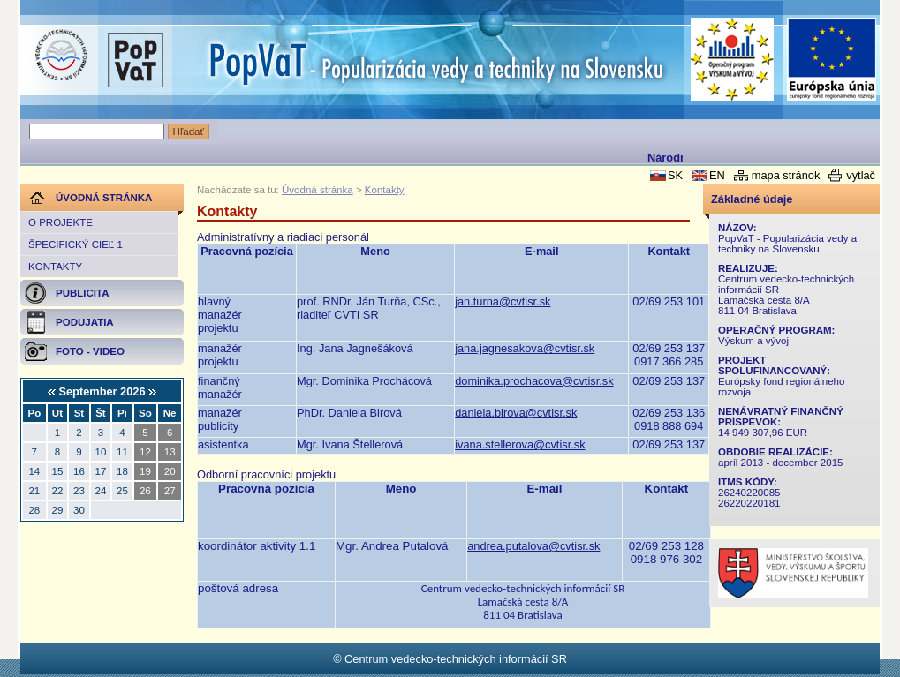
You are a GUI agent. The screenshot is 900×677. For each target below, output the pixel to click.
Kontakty (55, 266)
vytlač (860, 175)
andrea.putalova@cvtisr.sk (533, 546)
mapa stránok (786, 175)
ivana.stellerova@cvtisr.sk (520, 444)
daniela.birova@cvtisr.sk (516, 412)
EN (717, 175)
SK (675, 175)
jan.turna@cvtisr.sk (502, 301)
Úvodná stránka (317, 189)
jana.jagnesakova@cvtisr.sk (524, 348)
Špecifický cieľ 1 (75, 244)
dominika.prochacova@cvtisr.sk (534, 380)
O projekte (60, 222)
